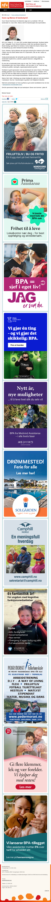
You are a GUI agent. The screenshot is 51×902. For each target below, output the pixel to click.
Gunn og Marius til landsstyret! (19, 15)
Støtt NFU (4, 101)
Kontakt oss (36, 1)
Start (8, 15)
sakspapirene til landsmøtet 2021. (12, 84)
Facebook (4, 99)
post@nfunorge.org (7, 880)
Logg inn (47, 890)
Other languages (45, 1)
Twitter (13, 99)
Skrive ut (43, 99)
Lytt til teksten (28, 1)
